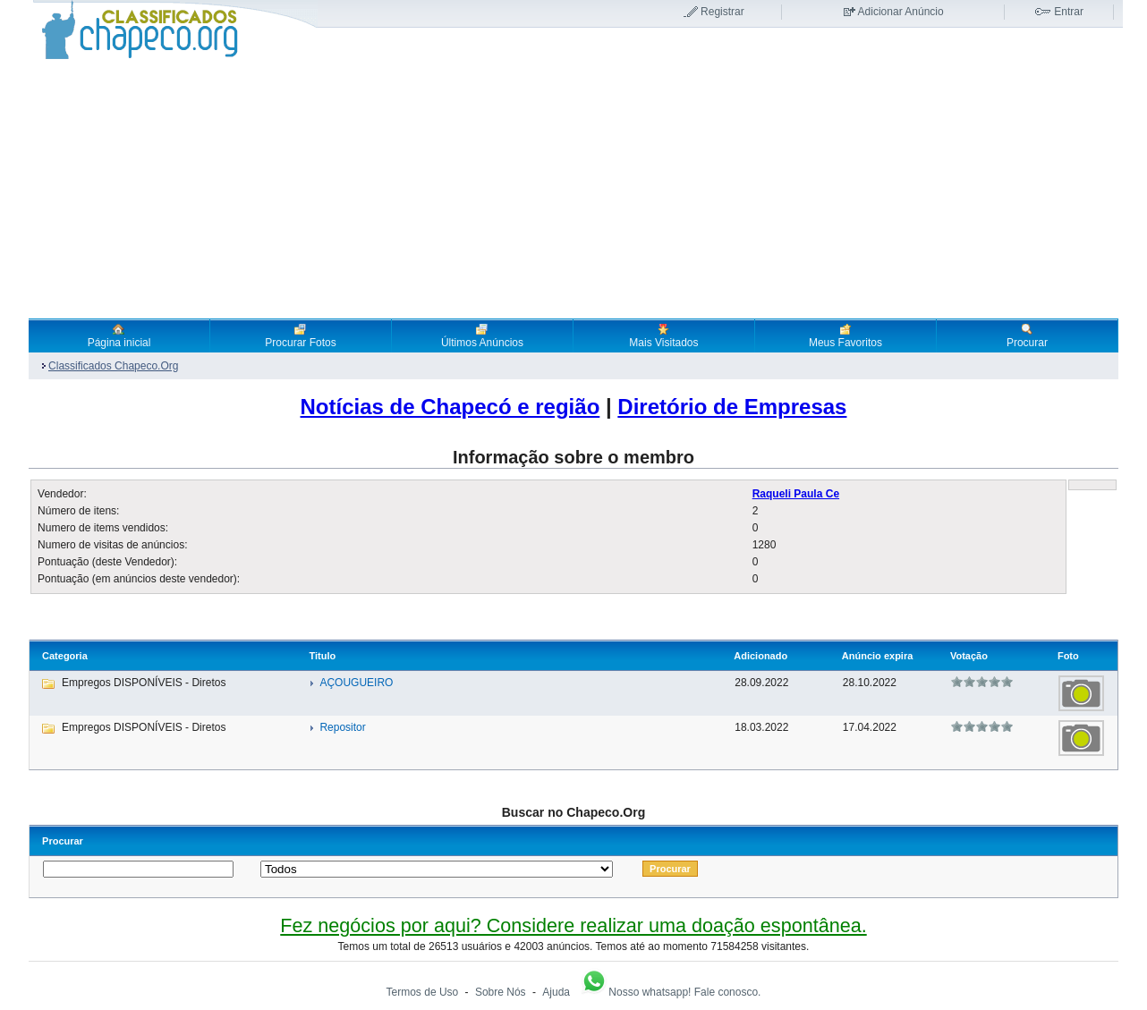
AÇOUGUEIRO (356, 682)
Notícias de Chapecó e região (450, 407)
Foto (1068, 655)
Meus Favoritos (845, 335)
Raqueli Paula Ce (795, 494)
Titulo (322, 655)
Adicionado (760, 655)
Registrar (722, 11)
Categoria (65, 655)
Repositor (342, 727)
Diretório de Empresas (731, 407)
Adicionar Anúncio (901, 11)
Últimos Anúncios (482, 335)
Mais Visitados (663, 335)
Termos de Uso (423, 992)
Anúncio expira (877, 655)
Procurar (1027, 335)
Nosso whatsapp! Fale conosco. (670, 992)
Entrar (1068, 11)
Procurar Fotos (300, 335)
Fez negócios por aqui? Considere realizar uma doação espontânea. (573, 925)
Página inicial (119, 335)
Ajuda (556, 992)
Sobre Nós (500, 992)
